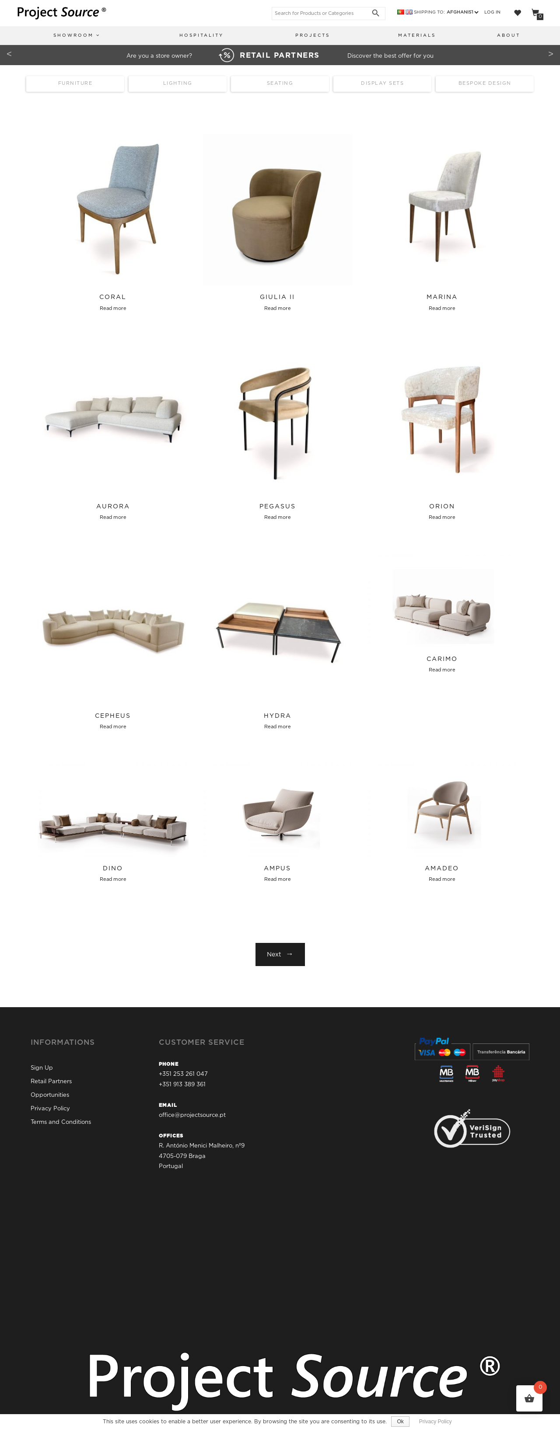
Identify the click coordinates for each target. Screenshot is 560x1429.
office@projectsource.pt (192, 1115)
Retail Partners (51, 1081)
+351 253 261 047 (183, 1074)
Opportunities (50, 1095)
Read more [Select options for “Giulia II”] (277, 308)
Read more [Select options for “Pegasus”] (277, 517)
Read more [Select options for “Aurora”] (113, 517)
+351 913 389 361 (182, 1084)
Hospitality (201, 36)
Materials (417, 36)
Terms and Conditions (61, 1122)
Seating (280, 83)
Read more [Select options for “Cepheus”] (113, 727)
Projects (312, 36)
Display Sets (382, 83)
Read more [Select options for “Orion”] (442, 517)
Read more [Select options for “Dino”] (113, 879)
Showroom (76, 35)
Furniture (75, 83)
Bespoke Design (484, 83)
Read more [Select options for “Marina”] (442, 308)
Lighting (177, 83)
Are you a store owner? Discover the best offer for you (280, 56)
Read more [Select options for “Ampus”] (277, 879)
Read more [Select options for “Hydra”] (277, 727)
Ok (400, 1422)
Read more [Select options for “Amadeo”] (442, 879)
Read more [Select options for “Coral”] (113, 308)
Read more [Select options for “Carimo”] (442, 670)
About (508, 36)
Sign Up (42, 1068)
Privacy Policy (50, 1108)
